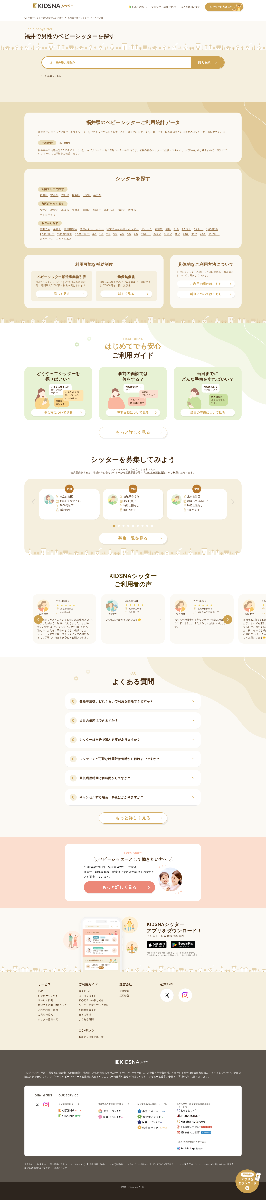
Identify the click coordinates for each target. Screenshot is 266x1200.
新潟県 (44, 195)
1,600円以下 (47, 234)
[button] (114, 526)
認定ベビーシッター (92, 229)
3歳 (115, 234)
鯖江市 (97, 210)
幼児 (177, 234)
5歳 (129, 234)
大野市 (76, 210)
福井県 (76, 195)
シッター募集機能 (155, 472)
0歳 (94, 234)
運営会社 (28, 1164)
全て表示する (48, 214)
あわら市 (109, 210)
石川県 (65, 195)
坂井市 (132, 210)
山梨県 (87, 195)
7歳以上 (146, 234)
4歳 (122, 234)
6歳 (136, 234)
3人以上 (198, 229)
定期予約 (45, 229)
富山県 (54, 195)
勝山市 (87, 210)
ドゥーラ (146, 229)
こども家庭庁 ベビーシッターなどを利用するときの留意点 (206, 1164)
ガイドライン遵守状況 (163, 1164)
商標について (60, 1168)
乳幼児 (168, 234)
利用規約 (41, 1164)
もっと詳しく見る (138, 818)
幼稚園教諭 (70, 229)
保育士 (57, 229)
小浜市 (65, 210)
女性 (176, 229)
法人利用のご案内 (190, 6)
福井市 (44, 210)
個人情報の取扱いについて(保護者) (106, 1164)
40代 (203, 234)
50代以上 (214, 234)
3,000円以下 (82, 234)
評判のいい (46, 239)
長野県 (97, 195)
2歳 (108, 234)
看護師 (159, 229)
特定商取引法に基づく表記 (37, 1168)
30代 (194, 234)
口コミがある (64, 239)
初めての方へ (138, 6)
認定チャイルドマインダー (122, 229)
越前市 (122, 210)
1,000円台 (212, 229)
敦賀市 (54, 210)
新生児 (157, 234)
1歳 (101, 234)
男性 (168, 229)
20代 (186, 234)
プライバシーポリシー (137, 1164)
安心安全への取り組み (163, 6)
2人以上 (186, 229)
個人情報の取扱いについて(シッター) (67, 1164)
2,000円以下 (64, 234)
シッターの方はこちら (226, 7)
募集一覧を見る (140, 538)
